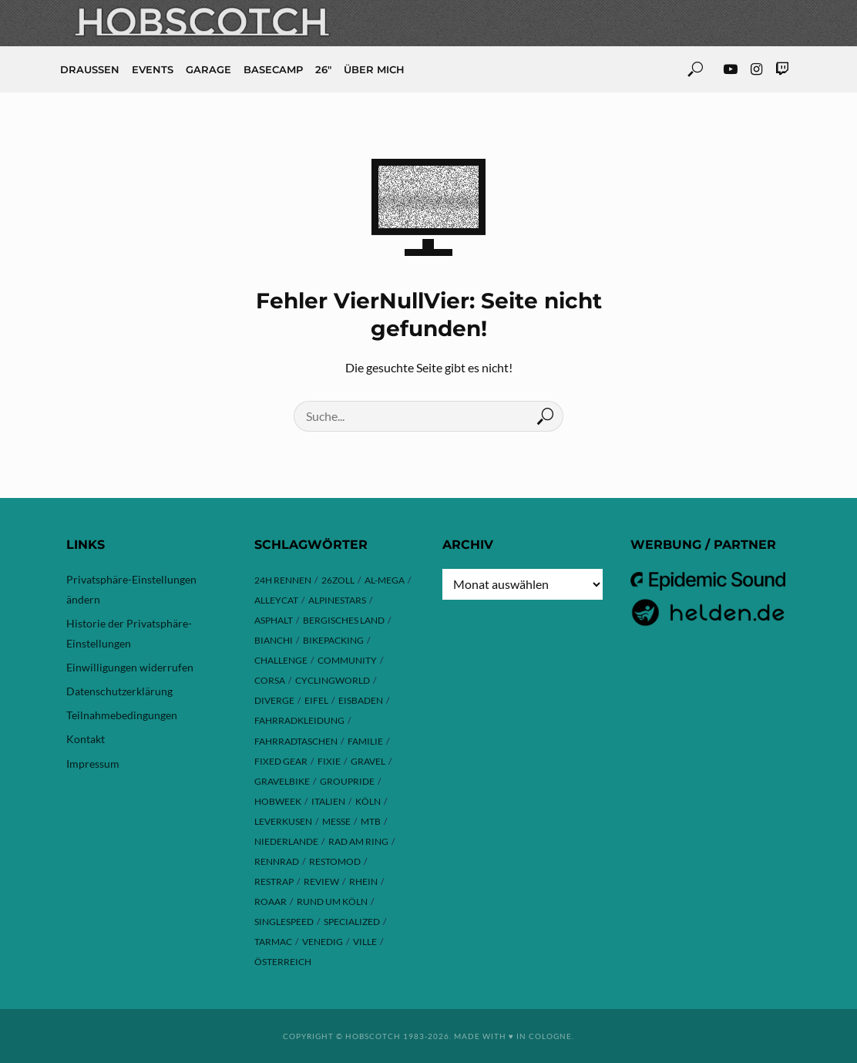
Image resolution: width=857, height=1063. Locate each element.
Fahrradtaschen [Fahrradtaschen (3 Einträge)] (296, 741)
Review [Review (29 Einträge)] (321, 881)
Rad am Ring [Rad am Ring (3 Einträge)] (358, 841)
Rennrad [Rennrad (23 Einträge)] (276, 861)
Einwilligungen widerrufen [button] (129, 667)
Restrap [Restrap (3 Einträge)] (274, 881)
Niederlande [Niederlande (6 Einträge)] (286, 841)
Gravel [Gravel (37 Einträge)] (368, 761)
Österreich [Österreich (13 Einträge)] (282, 961)
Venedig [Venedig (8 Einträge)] (322, 941)
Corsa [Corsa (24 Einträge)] (269, 680)
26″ (323, 69)
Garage (208, 69)
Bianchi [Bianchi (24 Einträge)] (273, 640)
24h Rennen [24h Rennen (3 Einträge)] (282, 580)
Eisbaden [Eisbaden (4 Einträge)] (360, 700)
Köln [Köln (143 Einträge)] (368, 801)
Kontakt (85, 738)
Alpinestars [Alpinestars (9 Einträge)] (337, 600)
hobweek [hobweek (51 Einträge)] (277, 801)
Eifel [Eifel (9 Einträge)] (316, 700)
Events (152, 69)
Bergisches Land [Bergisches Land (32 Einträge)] (344, 620)
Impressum (92, 763)
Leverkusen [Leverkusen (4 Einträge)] (283, 821)
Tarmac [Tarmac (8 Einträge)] (273, 941)
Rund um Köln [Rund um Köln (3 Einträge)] (332, 901)
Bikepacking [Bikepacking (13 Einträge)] (333, 640)
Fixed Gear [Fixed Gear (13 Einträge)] (281, 761)
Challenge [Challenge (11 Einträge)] (281, 660)
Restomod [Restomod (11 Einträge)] (335, 861)
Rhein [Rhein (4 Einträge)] (363, 881)
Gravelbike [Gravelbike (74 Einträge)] (282, 781)
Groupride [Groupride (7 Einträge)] (347, 781)
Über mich (374, 69)
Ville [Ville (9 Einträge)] (365, 941)
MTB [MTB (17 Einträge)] (371, 821)
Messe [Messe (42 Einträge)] (336, 821)
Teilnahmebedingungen (121, 715)
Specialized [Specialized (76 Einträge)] (352, 921)
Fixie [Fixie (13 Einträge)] (329, 761)
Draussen (89, 69)
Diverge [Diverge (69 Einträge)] (274, 700)
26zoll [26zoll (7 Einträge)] (338, 580)
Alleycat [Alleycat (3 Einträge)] (276, 600)
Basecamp (273, 69)
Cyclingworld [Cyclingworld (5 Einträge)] (332, 680)
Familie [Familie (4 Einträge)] (365, 741)
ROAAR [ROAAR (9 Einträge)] (270, 901)
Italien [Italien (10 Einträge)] (328, 801)
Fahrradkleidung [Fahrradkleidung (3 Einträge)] (299, 720)
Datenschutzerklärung (119, 691)
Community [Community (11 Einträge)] (347, 660)
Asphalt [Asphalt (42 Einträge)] (273, 620)
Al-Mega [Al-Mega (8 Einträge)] (385, 580)
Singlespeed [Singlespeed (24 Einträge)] (284, 921)
